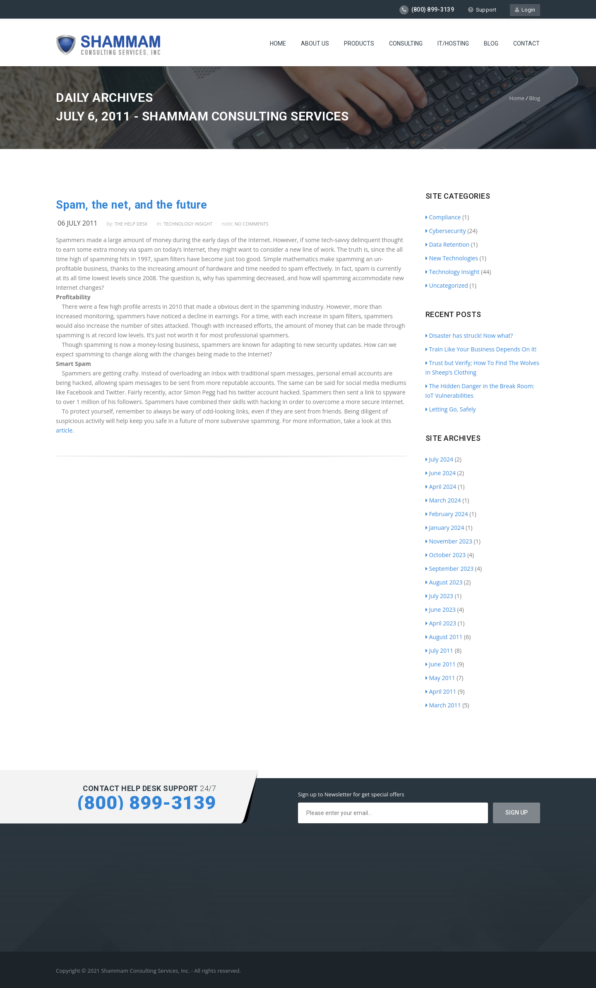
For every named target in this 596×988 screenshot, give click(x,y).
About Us (315, 43)
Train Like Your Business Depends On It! (481, 349)
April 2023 (441, 623)
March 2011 (443, 705)
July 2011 (439, 650)
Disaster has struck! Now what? (469, 335)
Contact (526, 43)
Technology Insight (187, 224)
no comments (251, 224)
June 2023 (440, 609)
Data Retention (447, 244)
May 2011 (440, 678)
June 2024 (440, 473)
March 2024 (443, 500)
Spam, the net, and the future (131, 205)
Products (359, 43)
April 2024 (441, 486)
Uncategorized (446, 285)
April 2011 (441, 691)
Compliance (443, 217)
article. (65, 430)
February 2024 (446, 514)
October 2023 (445, 555)
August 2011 (444, 637)
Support (482, 10)
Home (278, 43)
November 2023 (449, 541)
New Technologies (451, 258)
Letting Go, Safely (450, 409)
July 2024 (439, 459)
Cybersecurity (445, 231)
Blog (491, 43)
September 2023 (449, 568)
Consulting (406, 43)
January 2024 (444, 527)
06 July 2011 (77, 223)
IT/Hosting (453, 43)
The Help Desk (131, 224)
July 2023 (439, 596)
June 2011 (440, 664)
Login (525, 10)
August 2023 (444, 582)
